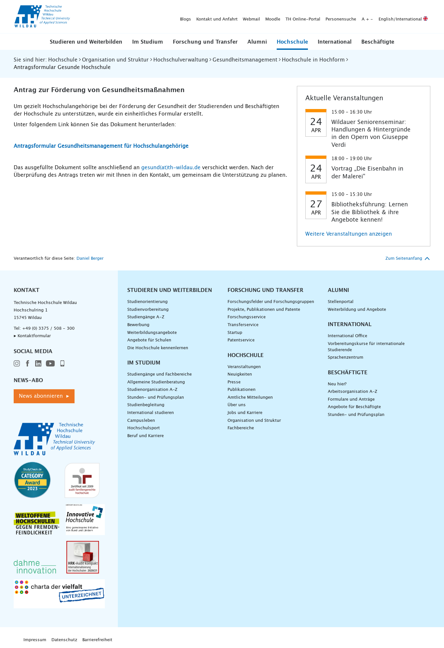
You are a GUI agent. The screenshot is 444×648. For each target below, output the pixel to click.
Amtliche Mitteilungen (250, 397)
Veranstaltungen (244, 367)
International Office (347, 336)
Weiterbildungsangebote (152, 333)
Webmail (149, 17)
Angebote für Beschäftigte (354, 407)
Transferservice (243, 325)
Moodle (170, 17)
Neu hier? (337, 384)
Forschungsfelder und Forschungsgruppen (271, 302)
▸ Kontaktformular (32, 336)
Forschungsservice (247, 317)
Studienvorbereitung (148, 310)
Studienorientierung (147, 302)
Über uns (237, 405)
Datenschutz (64, 640)
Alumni (257, 42)
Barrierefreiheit (97, 640)
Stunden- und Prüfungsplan (155, 397)
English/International (301, 17)
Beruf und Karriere (145, 436)
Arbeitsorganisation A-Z (352, 392)
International (335, 42)
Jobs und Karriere (245, 413)
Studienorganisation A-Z (152, 390)
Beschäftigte (377, 42)
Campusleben (141, 421)
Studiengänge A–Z (145, 317)
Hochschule (292, 42)
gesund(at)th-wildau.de (171, 167)
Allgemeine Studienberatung (156, 382)
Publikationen (242, 390)
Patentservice (241, 340)
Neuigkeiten (240, 374)
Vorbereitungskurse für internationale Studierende (366, 347)
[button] (86, 42)
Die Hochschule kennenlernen (157, 348)
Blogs (83, 17)
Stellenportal (341, 302)
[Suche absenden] (420, 16)
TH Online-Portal (200, 17)
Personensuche (238, 17)
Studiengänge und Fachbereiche (159, 374)
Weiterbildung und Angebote (357, 310)
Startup (235, 333)
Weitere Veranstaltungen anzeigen (348, 234)
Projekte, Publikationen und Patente (264, 310)
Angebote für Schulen (149, 340)
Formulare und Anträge (351, 399)
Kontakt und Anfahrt (114, 17)
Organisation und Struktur (254, 421)
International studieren (150, 413)
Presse (234, 382)
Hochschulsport (143, 428)
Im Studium (147, 42)
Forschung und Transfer (205, 42)
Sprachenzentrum (345, 357)
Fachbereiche (241, 428)
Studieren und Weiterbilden (86, 42)
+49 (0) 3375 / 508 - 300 (48, 328)
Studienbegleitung (145, 405)
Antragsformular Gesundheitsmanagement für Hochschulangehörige (101, 146)
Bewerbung (138, 325)
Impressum (34, 640)
